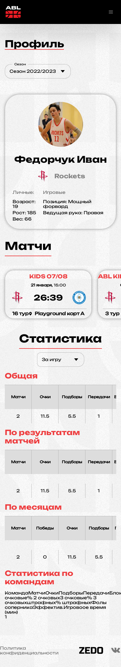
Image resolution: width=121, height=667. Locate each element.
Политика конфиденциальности (29, 650)
